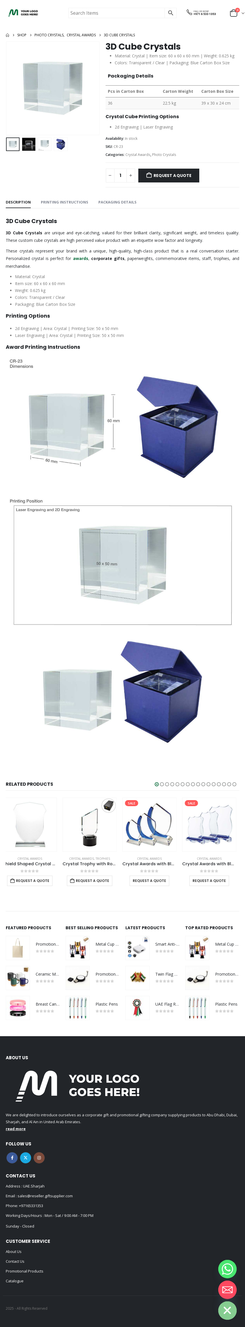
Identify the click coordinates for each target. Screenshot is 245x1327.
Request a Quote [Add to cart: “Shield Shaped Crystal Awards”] (35, 880)
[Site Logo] (23, 13)
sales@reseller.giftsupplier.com (45, 1195)
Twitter (25, 1158)
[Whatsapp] (227, 1269)
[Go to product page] (33, 824)
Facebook (12, 1158)
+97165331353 (31, 1205)
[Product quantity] (120, 175)
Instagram (39, 1158)
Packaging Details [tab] (117, 202)
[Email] (227, 1290)
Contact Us (15, 1261)
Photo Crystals (164, 154)
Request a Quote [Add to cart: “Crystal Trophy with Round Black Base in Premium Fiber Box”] (95, 880)
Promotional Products (24, 1271)
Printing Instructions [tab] (64, 202)
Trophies (106, 859)
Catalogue (15, 1280)
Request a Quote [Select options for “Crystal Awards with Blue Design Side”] (152, 880)
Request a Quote (172, 175)
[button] (156, 784)
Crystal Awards (137, 154)
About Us (14, 1251)
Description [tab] (18, 202)
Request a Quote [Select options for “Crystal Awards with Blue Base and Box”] (212, 880)
